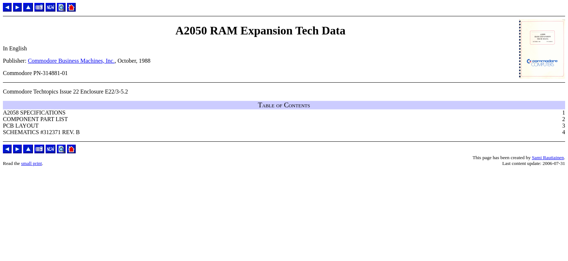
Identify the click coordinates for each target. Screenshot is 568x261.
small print (31, 163)
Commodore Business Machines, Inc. (71, 61)
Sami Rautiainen (548, 157)
